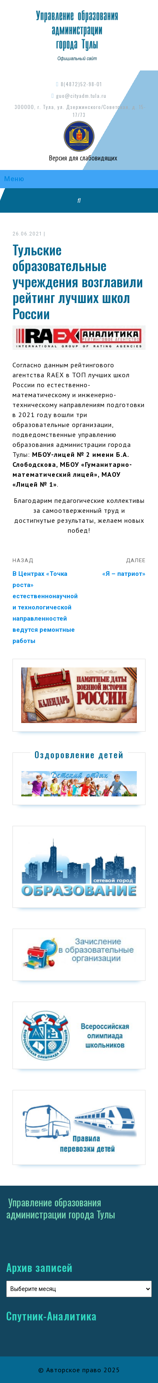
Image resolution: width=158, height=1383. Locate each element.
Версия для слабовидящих (82, 158)
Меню (14, 179)
